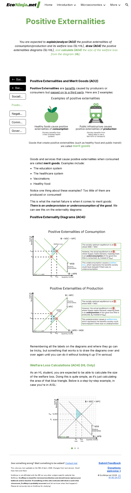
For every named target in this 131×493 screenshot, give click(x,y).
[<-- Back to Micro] (18, 79)
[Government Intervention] (18, 130)
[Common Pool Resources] (18, 122)
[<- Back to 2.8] (18, 87)
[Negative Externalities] (18, 113)
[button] (127, 5)
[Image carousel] (75, 422)
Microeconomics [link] (91, 4)
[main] (65, 21)
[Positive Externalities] (18, 105)
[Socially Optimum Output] (18, 96)
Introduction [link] (65, 4)
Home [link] (48, 4)
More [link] (113, 4)
